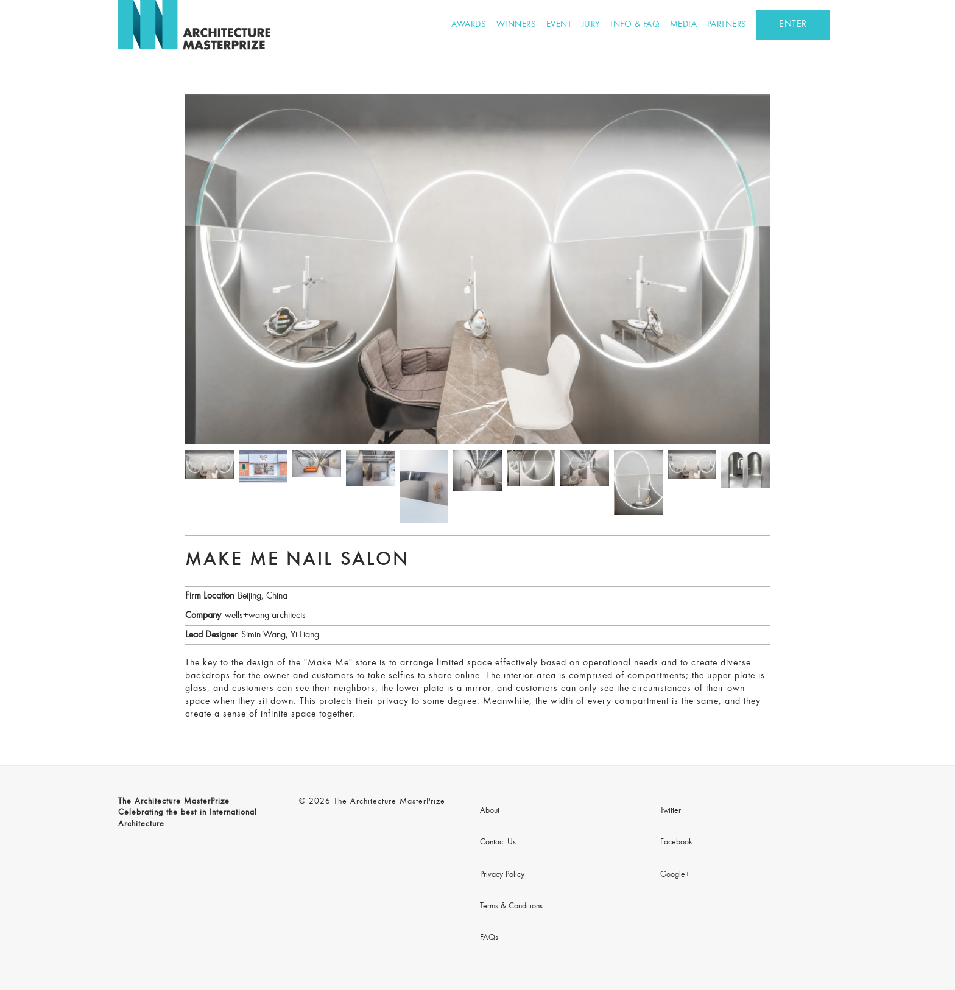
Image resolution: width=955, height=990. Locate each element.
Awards (468, 24)
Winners (516, 24)
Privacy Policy (502, 875)
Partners (727, 24)
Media (683, 24)
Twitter (670, 811)
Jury (591, 24)
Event (559, 24)
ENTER (793, 24)
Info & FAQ (635, 24)
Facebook (676, 842)
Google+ (675, 875)
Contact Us (498, 842)
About (489, 811)
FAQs (489, 938)
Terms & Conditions (511, 906)
